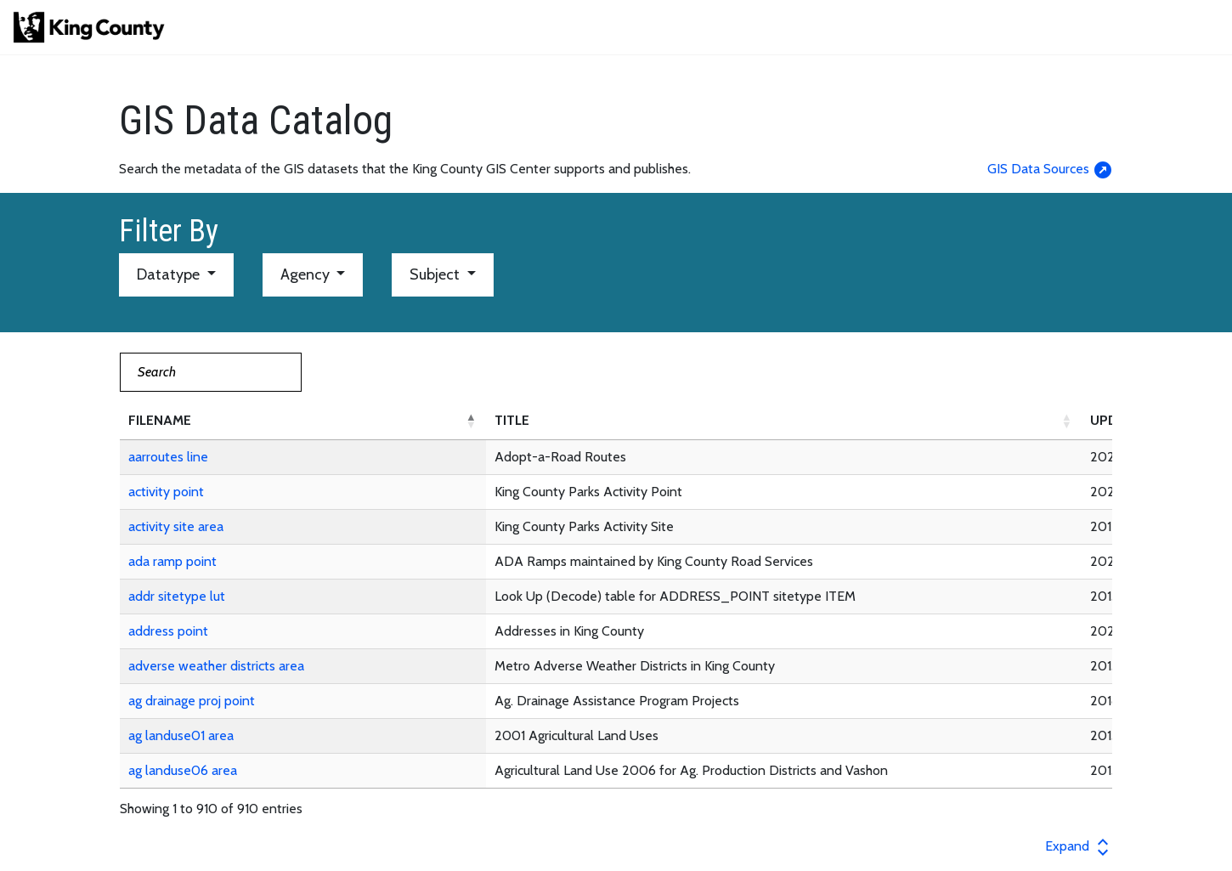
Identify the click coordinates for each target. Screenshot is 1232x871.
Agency (306, 274)
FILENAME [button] (159, 420)
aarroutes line (168, 457)
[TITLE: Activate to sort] (784, 421)
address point (168, 631)
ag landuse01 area (181, 735)
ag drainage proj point (191, 701)
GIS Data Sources (1050, 169)
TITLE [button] (511, 420)
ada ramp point (172, 561)
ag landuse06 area (182, 770)
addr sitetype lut (176, 596)
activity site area (175, 526)
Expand (1079, 846)
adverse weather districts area (216, 666)
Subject (436, 274)
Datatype (170, 274)
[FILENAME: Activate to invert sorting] (303, 421)
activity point (166, 492)
